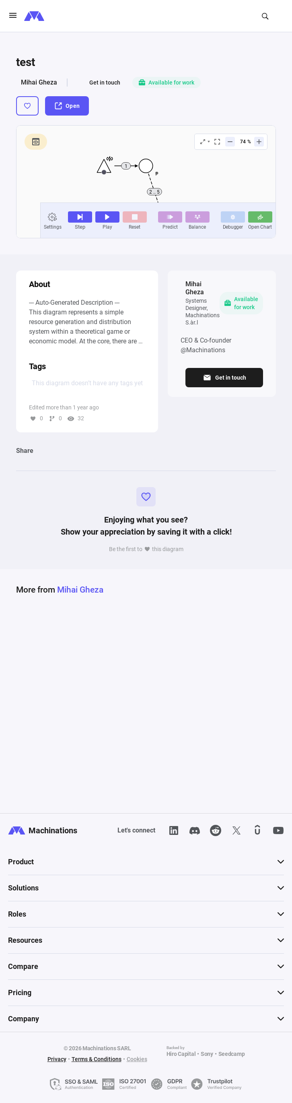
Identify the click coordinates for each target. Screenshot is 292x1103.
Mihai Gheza (39, 82)
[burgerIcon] (13, 16)
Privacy (56, 1059)
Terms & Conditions (96, 1059)
